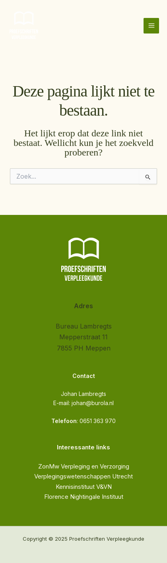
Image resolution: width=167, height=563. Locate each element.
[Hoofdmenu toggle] (151, 25)
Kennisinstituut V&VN (84, 486)
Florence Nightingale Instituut (83, 496)
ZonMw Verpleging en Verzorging (83, 466)
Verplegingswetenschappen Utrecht (83, 476)
